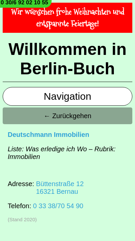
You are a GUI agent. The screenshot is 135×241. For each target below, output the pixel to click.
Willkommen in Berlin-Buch (67, 59)
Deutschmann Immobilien (48, 134)
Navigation (67, 96)
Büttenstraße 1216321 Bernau (59, 187)
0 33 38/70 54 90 (58, 206)
